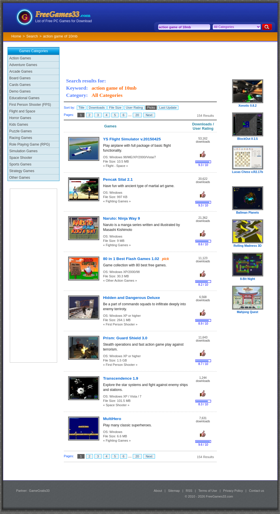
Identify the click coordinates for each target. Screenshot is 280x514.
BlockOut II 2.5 (247, 138)
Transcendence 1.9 (120, 378)
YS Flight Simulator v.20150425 (132, 139)
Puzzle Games (20, 131)
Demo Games (20, 91)
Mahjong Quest (247, 312)
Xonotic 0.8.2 (247, 105)
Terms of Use (207, 490)
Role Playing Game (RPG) (29, 144)
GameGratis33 (39, 490)
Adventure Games (23, 65)
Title (82, 107)
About (158, 490)
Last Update (168, 107)
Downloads (97, 107)
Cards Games (20, 85)
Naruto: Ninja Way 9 (121, 218)
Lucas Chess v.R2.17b (247, 172)
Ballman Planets (247, 212)
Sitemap (174, 490)
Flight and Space (22, 111)
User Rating (134, 107)
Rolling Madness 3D (248, 245)
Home (16, 36)
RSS (189, 490)
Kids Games (18, 125)
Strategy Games (21, 171)
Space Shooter (20, 158)
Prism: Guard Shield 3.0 (125, 338)
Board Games (20, 78)
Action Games (20, 58)
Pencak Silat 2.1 (118, 179)
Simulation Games (23, 151)
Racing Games (20, 138)
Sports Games (20, 164)
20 (137, 115)
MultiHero (112, 419)
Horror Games (20, 118)
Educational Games (24, 98)
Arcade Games (20, 71)
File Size (115, 107)
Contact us (256, 490)
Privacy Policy (233, 490)
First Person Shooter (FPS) (30, 105)
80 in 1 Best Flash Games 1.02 (131, 259)
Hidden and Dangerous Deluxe (131, 297)
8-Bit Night (247, 278)
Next (149, 115)
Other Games (19, 178)
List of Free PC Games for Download (63, 21)
